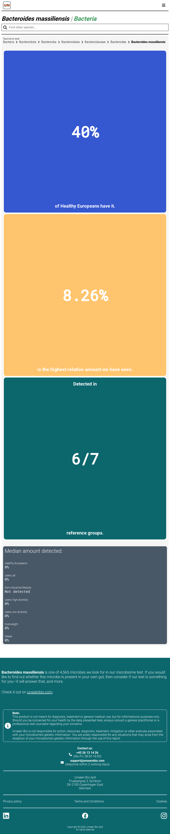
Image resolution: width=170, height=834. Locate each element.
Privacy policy (12, 801)
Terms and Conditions (89, 801)
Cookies (161, 801)
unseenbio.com (39, 692)
